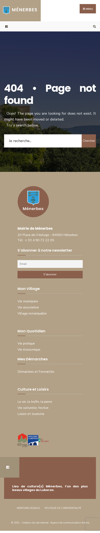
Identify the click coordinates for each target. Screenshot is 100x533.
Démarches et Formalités (36, 371)
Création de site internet (35, 522)
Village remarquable (32, 313)
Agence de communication (65, 522)
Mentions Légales (28, 508)
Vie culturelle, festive (33, 408)
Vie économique (29, 349)
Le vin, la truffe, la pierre (35, 401)
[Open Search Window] (94, 26)
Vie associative (28, 307)
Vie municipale (28, 301)
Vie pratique (26, 343)
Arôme (85, 522)
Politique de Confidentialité (63, 508)
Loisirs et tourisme (31, 414)
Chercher (89, 141)
